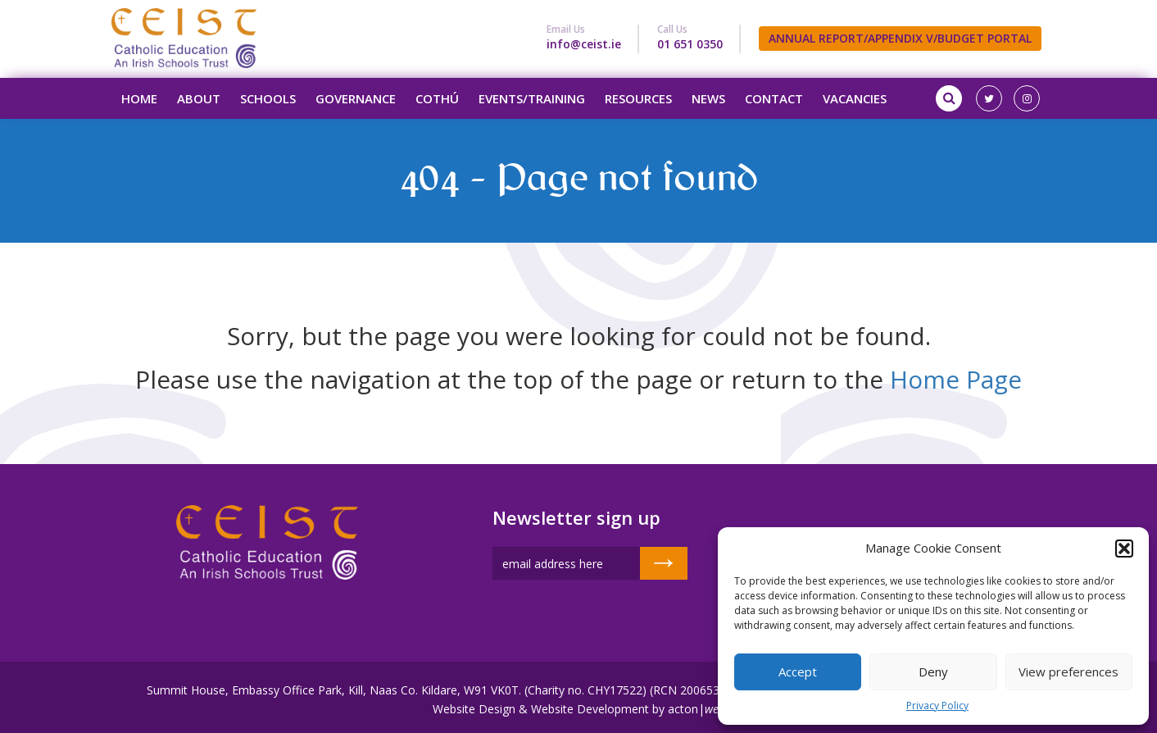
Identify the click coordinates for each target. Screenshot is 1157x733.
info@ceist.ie (584, 44)
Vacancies (855, 98)
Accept (797, 671)
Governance (355, 98)
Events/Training (532, 98)
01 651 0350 (690, 44)
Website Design (474, 709)
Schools (268, 98)
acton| (696, 709)
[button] (1124, 548)
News (708, 98)
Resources (638, 98)
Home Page (956, 379)
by (658, 709)
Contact (774, 98)
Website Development (590, 709)
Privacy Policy (937, 706)
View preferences (1068, 671)
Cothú (437, 98)
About (198, 98)
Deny (933, 671)
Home (139, 98)
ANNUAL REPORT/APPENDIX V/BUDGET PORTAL (900, 38)
